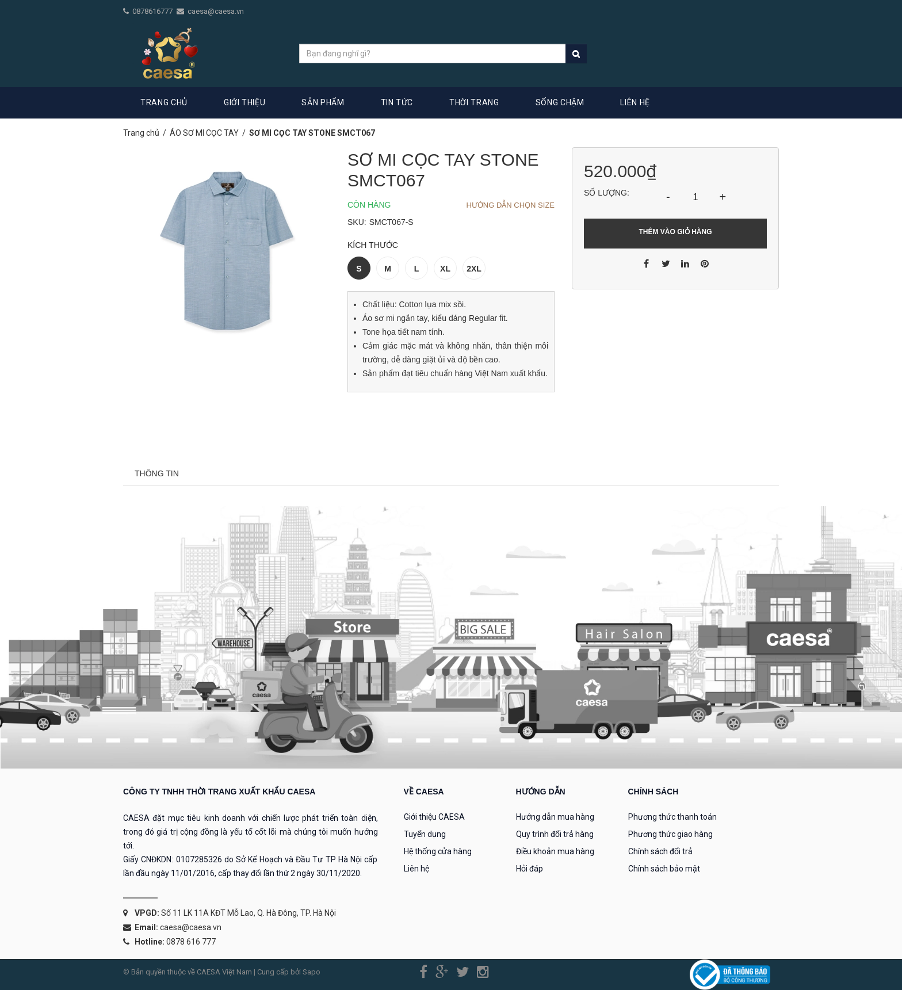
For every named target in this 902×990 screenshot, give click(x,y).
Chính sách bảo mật (664, 868)
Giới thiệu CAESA (434, 816)
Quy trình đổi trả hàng (555, 834)
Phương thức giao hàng (670, 834)
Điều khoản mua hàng (555, 851)
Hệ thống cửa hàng (438, 851)
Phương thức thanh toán (672, 816)
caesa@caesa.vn (216, 11)
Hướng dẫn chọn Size (510, 205)
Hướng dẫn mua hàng (555, 816)
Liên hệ (416, 868)
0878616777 (153, 11)
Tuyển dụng (425, 834)
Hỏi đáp (529, 868)
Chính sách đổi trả (660, 851)
